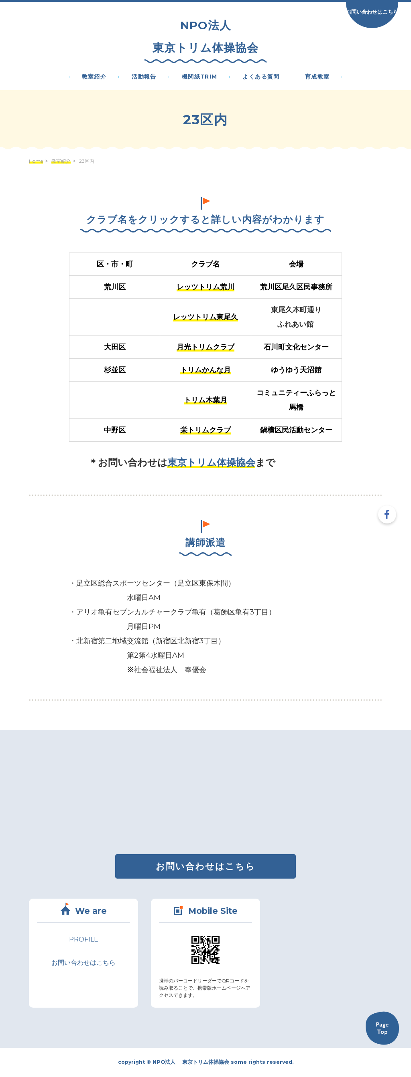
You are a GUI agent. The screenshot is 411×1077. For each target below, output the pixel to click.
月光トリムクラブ (205, 347)
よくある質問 (260, 77)
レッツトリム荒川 (205, 287)
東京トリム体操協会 (211, 462)
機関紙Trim (200, 77)
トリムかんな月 (205, 370)
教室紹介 (94, 77)
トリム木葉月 (205, 400)
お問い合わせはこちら (372, 11)
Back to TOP (382, 1028)
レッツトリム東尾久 (205, 317)
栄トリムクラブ (205, 430)
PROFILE (83, 939)
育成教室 (317, 77)
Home (36, 161)
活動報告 (144, 77)
